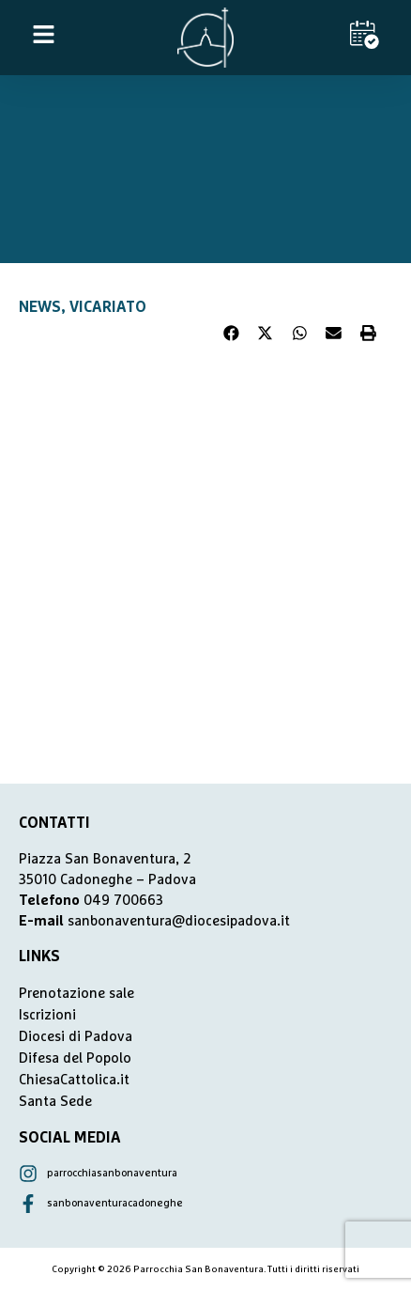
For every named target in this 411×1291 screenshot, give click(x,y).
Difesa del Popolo (75, 1058)
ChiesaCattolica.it (74, 1080)
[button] (232, 334)
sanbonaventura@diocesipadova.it (179, 921)
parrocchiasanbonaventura (112, 1173)
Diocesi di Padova (75, 1037)
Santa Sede (55, 1102)
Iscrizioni (47, 1015)
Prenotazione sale (76, 994)
